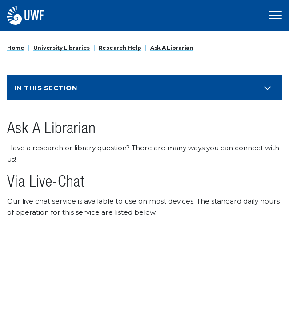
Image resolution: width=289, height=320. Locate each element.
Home (15, 47)
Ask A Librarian (171, 47)
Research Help (120, 47)
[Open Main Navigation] (275, 15)
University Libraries (61, 47)
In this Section (45, 88)
